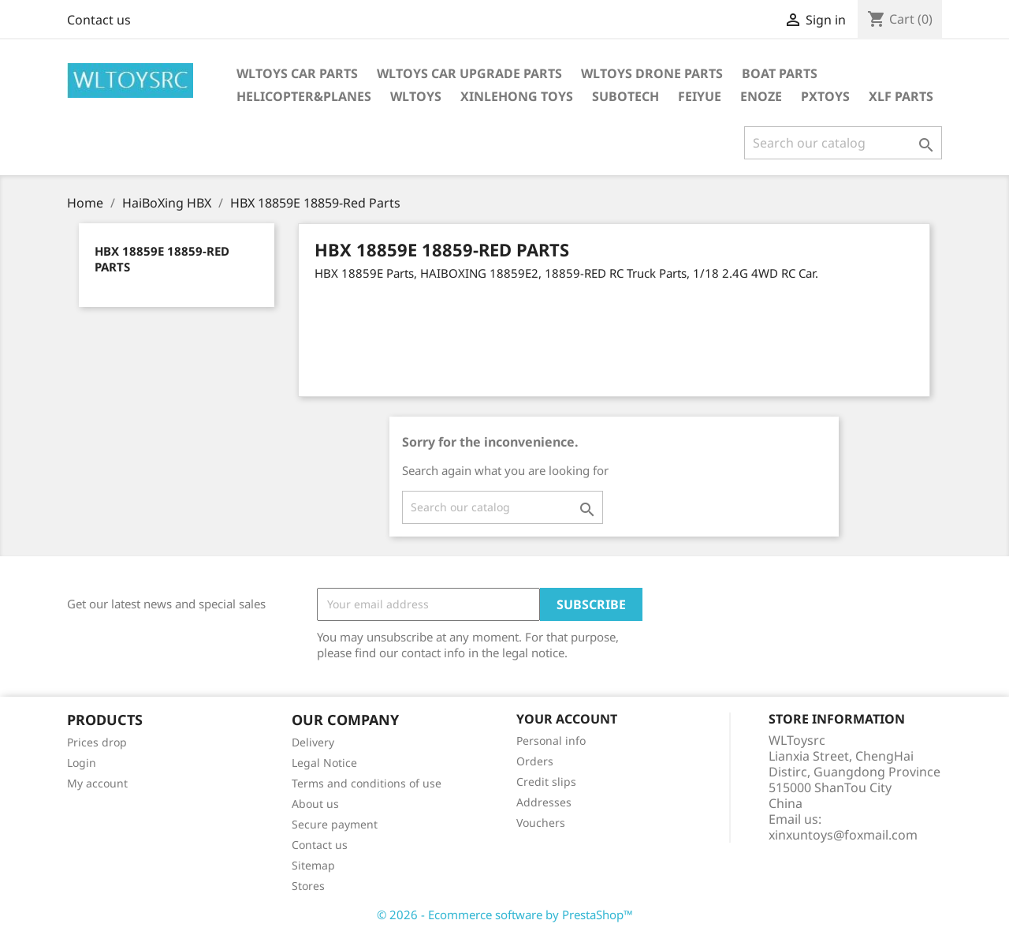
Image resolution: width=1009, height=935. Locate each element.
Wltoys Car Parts (297, 73)
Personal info (551, 740)
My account (97, 783)
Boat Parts (779, 73)
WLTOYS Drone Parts (652, 73)
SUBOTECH (625, 96)
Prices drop (97, 742)
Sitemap (313, 865)
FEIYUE (699, 96)
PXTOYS (825, 96)
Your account (566, 718)
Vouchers (540, 822)
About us (315, 803)
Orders (534, 761)
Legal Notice (324, 762)
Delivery (313, 742)
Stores (308, 885)
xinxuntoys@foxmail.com (843, 834)
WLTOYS (415, 96)
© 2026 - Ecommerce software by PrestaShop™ (505, 914)
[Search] (843, 142)
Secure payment (335, 824)
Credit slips (546, 781)
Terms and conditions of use (366, 783)
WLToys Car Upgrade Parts (469, 73)
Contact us (99, 19)
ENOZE (761, 96)
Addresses (544, 802)
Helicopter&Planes (303, 96)
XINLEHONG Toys (516, 96)
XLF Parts (901, 96)
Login (81, 762)
